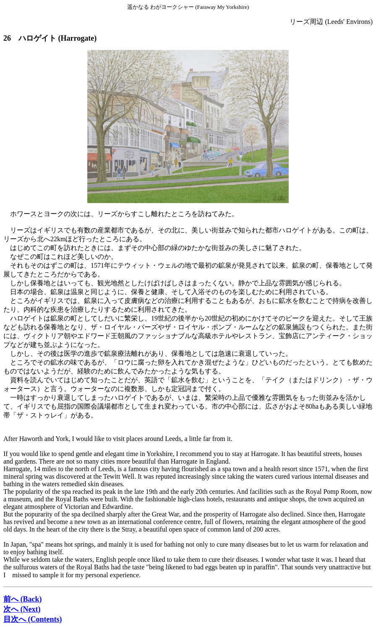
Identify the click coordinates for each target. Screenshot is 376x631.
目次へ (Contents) (32, 619)
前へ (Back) (22, 599)
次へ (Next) (21, 609)
